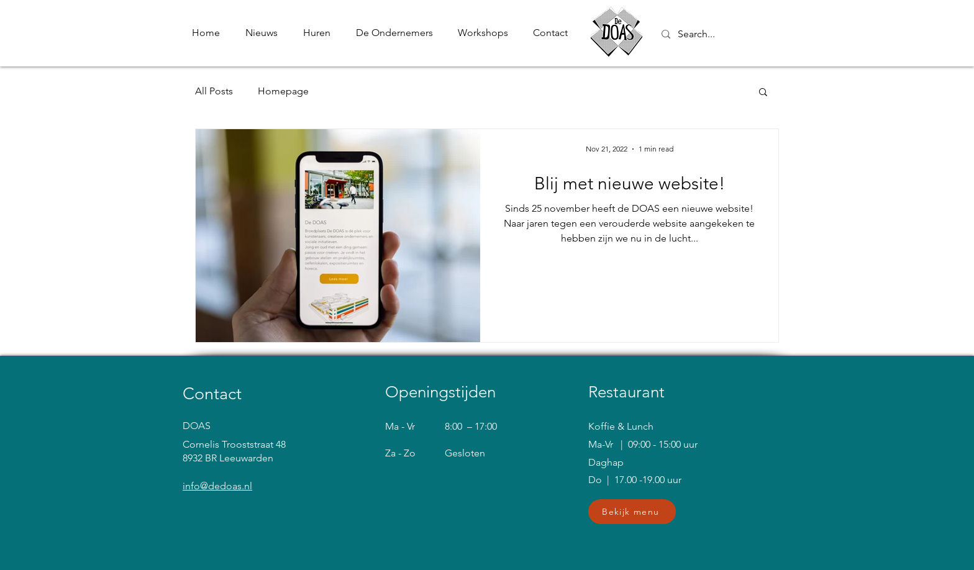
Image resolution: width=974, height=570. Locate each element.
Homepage (283, 91)
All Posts (214, 91)
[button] (763, 92)
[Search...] (740, 34)
